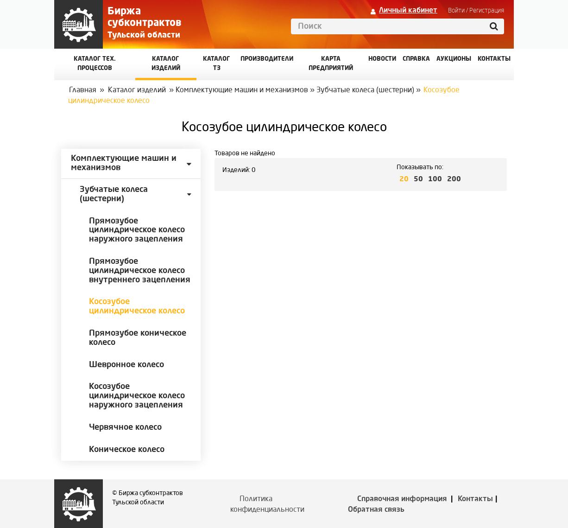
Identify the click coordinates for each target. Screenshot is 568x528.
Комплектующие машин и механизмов (242, 90)
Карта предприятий (331, 63)
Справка (416, 59)
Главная (82, 90)
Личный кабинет (408, 10)
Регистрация (486, 10)
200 (454, 179)
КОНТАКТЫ (494, 59)
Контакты (475, 499)
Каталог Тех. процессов (95, 63)
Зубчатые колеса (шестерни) (365, 90)
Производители (266, 59)
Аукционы (453, 59)
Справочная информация (402, 499)
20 (404, 179)
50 (418, 179)
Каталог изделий (165, 63)
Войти (456, 10)
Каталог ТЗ (216, 63)
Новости (382, 59)
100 (435, 179)
